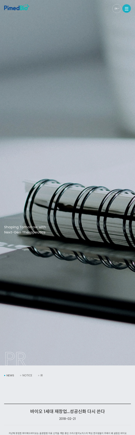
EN (117, 8)
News (10, 375)
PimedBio (16, 8)
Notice (27, 375)
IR (42, 375)
